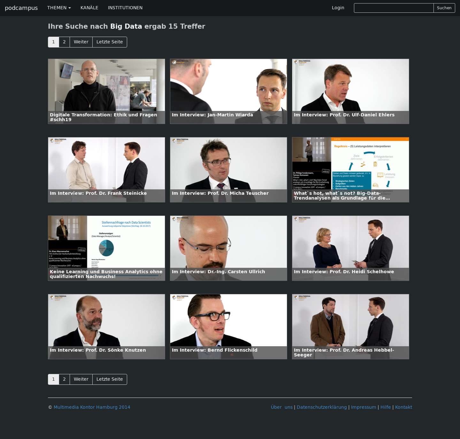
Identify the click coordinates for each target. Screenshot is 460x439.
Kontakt (403, 407)
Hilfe (385, 407)
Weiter (81, 42)
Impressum (363, 407)
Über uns (282, 407)
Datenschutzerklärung (322, 407)
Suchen (444, 8)
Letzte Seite (109, 42)
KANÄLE (89, 8)
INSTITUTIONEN (125, 8)
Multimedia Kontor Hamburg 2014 (92, 407)
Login (338, 8)
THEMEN (59, 8)
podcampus (21, 7)
